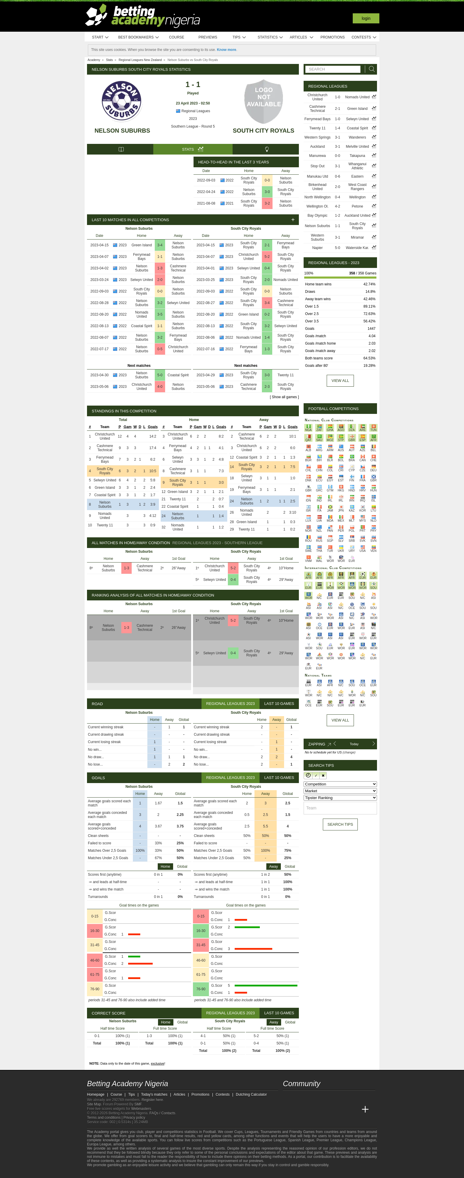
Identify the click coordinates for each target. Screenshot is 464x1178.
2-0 (159, 280)
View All (340, 720)
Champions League (360, 1140)
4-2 (337, 206)
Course (176, 37)
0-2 (267, 314)
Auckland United (357, 215)
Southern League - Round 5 (193, 126)
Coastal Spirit (141, 326)
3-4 (159, 245)
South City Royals (263, 130)
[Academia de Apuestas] (332, 1110)
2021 (230, 203)
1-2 (337, 215)
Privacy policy (134, 1118)
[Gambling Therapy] (145, 1173)
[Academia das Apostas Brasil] (310, 1110)
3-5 (159, 314)
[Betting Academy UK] (354, 1110)
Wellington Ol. (317, 206)
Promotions (332, 37)
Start (100, 37)
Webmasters (141, 1109)
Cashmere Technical (178, 268)
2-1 (267, 245)
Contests (364, 37)
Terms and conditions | (105, 1118)
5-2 (267, 257)
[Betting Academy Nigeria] (288, 1110)
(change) (349, 752)
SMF (137, 1104)
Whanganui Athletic (358, 166)
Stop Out (317, 166)
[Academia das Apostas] (299, 1110)
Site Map (94, 1104)
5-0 (159, 375)
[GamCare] (137, 1173)
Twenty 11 (286, 375)
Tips (239, 37)
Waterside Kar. (357, 248)
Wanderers (357, 137)
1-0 (337, 97)
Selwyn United (141, 280)
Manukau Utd (317, 176)
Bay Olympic (317, 215)
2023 (193, 119)
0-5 (159, 349)
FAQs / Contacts (162, 1113)
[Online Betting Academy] (321, 1110)
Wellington (357, 197)
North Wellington (317, 197)
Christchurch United (178, 349)
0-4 (267, 268)
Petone (357, 206)
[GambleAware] (102, 1173)
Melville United (357, 146)
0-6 (337, 176)
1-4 (267, 337)
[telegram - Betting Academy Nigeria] (288, 1097)
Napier (317, 248)
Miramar (357, 237)
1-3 (159, 268)
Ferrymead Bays (141, 257)
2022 (230, 180)
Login (366, 18)
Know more (226, 50)
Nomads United (141, 314)
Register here (152, 1100)
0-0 (267, 180)
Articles (302, 37)
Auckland (317, 146)
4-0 (159, 387)
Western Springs (317, 137)
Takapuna (357, 156)
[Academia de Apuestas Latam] (343, 1110)
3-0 (267, 192)
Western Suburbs (317, 237)
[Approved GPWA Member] (126, 1173)
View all (340, 380)
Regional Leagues (193, 111)
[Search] (370, 69)
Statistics (270, 37)
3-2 (267, 203)
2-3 (267, 387)
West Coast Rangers (357, 187)
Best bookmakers (138, 37)
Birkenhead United (318, 187)
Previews (208, 37)
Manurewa (317, 156)
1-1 (159, 257)
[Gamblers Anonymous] (153, 1173)
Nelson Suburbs (122, 130)
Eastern (357, 176)
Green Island (141, 245)
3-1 (337, 137)
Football (209, 1132)
